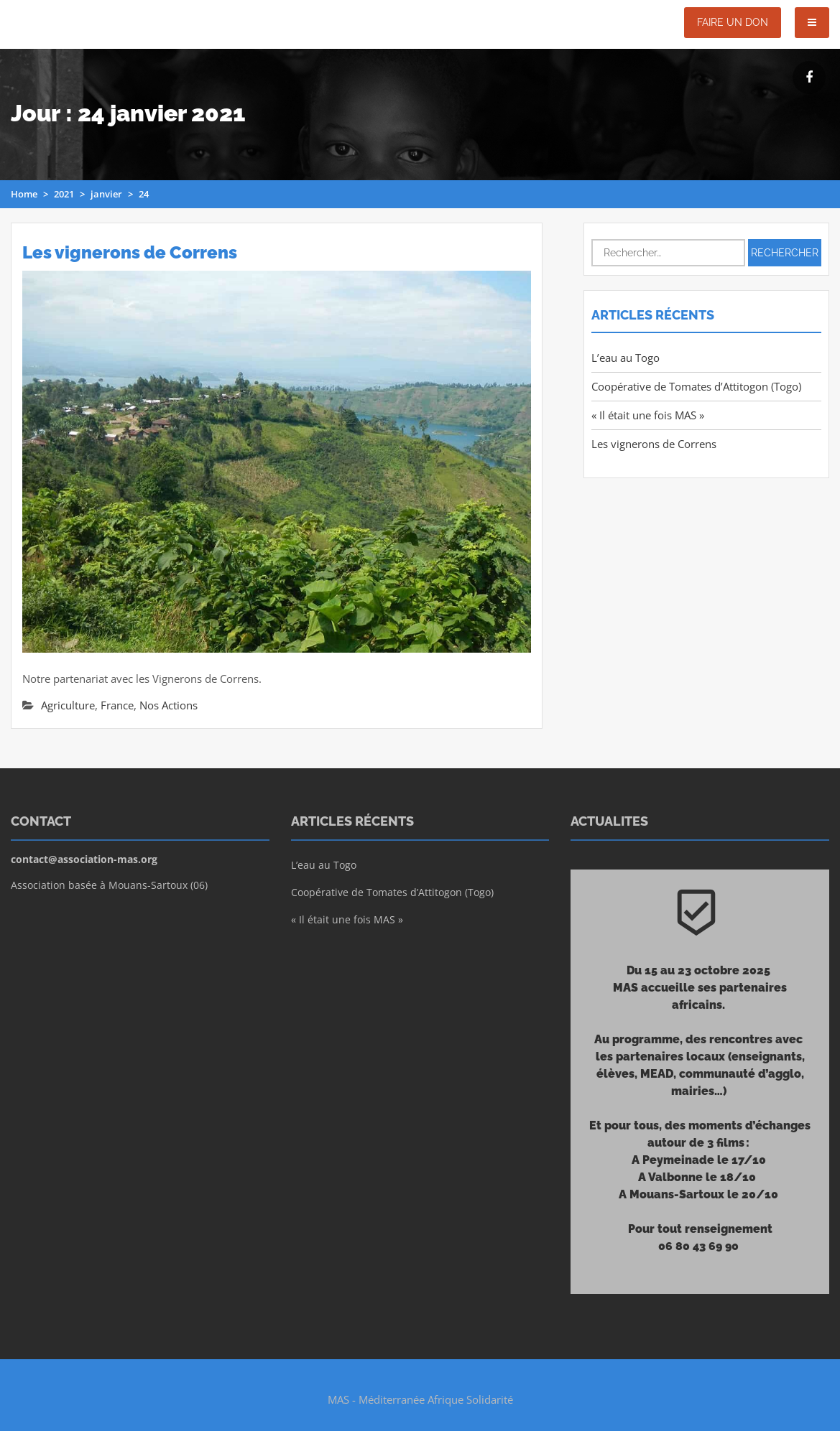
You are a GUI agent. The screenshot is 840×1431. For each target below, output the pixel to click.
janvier (106, 193)
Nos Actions (168, 705)
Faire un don (732, 22)
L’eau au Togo (625, 357)
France (117, 705)
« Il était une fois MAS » (647, 415)
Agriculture (68, 705)
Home (24, 193)
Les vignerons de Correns (129, 252)
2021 (64, 193)
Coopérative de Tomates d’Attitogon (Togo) (696, 386)
